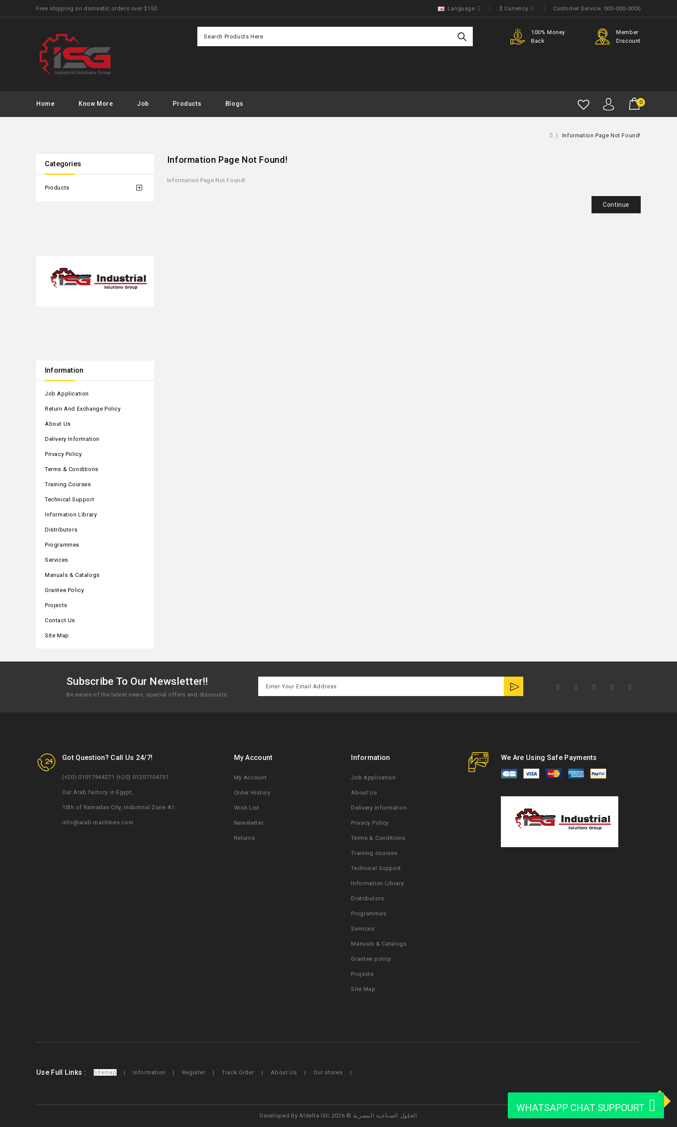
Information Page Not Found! (601, 135)
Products (187, 103)
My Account (250, 777)
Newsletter (249, 823)
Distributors (61, 529)
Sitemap (105, 1072)
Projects (56, 605)
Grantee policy (64, 590)
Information (149, 1072)
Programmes (62, 544)
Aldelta (309, 1115)
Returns (244, 838)
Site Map (57, 635)
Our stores (327, 1072)
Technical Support (69, 499)
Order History (252, 792)
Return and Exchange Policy (83, 408)
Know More (96, 103)
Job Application (67, 393)
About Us (58, 424)
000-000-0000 (622, 8)
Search (463, 36)
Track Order (238, 1072)
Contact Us (60, 620)
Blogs (234, 103)
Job (143, 103)
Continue (616, 204)
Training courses (68, 484)
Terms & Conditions (71, 469)
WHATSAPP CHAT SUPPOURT (585, 1105)
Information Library (71, 514)
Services (56, 560)
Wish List (246, 807)
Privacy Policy (63, 454)
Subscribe (513, 686)
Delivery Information (72, 439)
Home (45, 103)
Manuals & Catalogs (72, 575)
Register (194, 1072)
